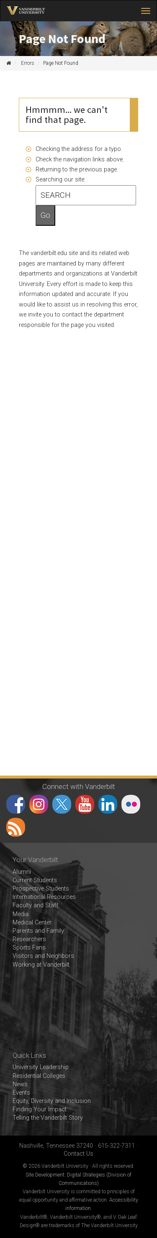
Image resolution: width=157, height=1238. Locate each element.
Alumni (22, 872)
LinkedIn (107, 804)
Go (45, 215)
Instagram (38, 804)
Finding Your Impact (40, 1109)
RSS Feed (15, 827)
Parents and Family (38, 930)
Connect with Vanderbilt (78, 786)
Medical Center (32, 922)
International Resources (44, 897)
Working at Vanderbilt (41, 964)
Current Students (35, 880)
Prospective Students (41, 888)
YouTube (84, 804)
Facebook (15, 804)
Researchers (29, 939)
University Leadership (41, 1067)
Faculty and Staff (35, 905)
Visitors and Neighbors (43, 956)
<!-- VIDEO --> (78, 1010)
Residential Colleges (39, 1076)
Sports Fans (29, 947)
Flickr (130, 804)
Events (21, 1092)
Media (20, 914)
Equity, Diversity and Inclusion (52, 1101)
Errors (27, 63)
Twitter (61, 804)
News (20, 1084)
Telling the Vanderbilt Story (48, 1117)
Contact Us (78, 1153)
